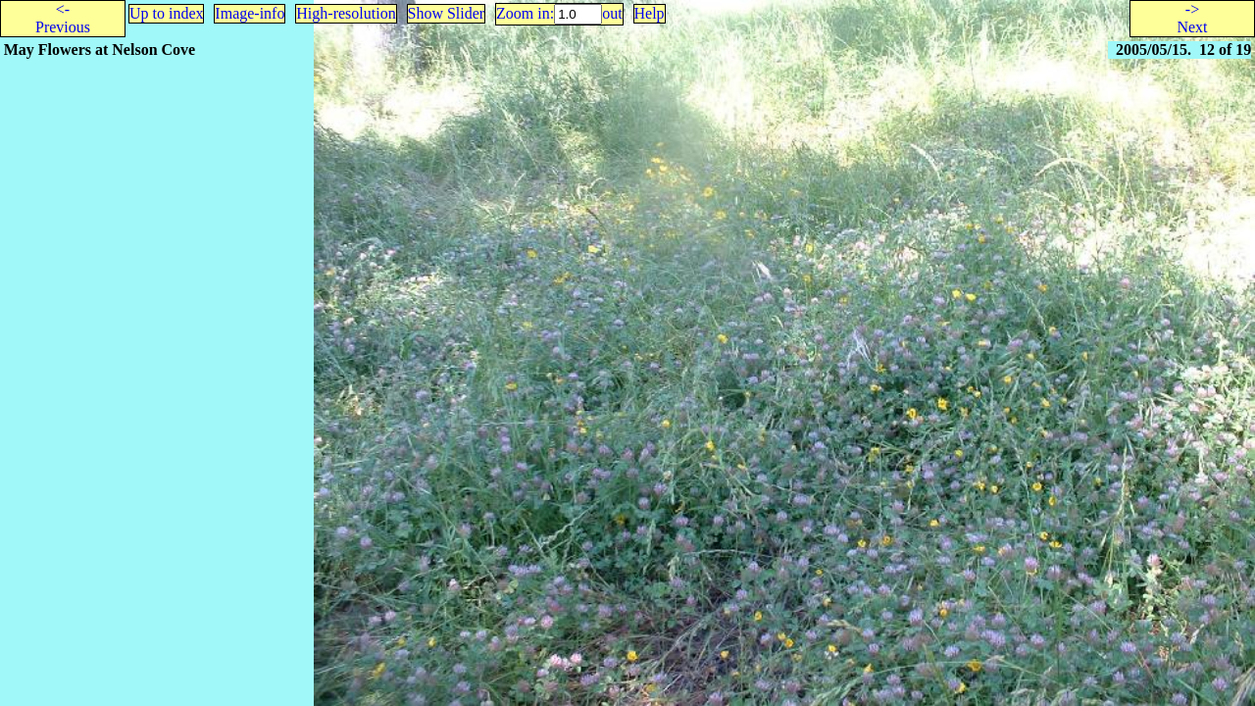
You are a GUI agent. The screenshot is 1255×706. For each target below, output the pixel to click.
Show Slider (446, 13)
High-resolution (345, 13)
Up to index (166, 13)
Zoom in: (525, 13)
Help (649, 13)
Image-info (249, 13)
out (612, 13)
